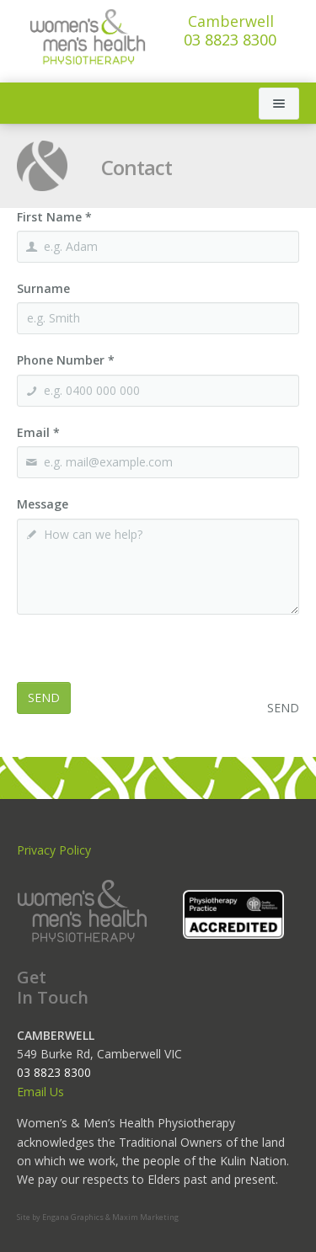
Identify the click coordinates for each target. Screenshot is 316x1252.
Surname (43, 288)
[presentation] (145, 649)
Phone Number (66, 360)
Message (42, 504)
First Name (54, 217)
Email (38, 432)
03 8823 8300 (230, 30)
